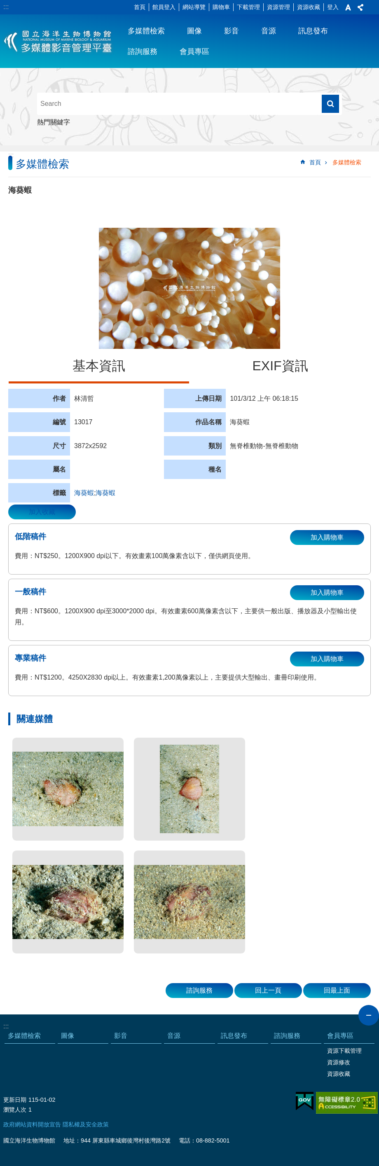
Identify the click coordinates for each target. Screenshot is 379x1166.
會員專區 (194, 51)
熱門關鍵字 (53, 122)
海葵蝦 (84, 492)
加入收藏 (42, 511)
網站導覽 (194, 7)
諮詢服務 (142, 51)
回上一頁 (268, 990)
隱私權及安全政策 (86, 1124)
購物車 (221, 7)
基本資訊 (99, 365)
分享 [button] (360, 7)
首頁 (139, 7)
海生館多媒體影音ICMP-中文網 (58, 41)
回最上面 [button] (337, 990)
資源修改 (338, 1062)
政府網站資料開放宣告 (32, 1124)
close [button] (368, 1015)
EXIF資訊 (280, 365)
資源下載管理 (344, 1050)
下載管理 (248, 7)
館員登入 (163, 7)
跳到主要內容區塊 (4, 4)
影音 (231, 31)
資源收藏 (308, 7)
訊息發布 (313, 31)
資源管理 (278, 7)
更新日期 (14, 1099)
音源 (268, 31)
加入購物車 (327, 537)
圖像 (194, 31)
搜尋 (330, 104)
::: (6, 6)
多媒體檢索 (146, 31)
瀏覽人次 (14, 1109)
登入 (333, 7)
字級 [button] (348, 7)
